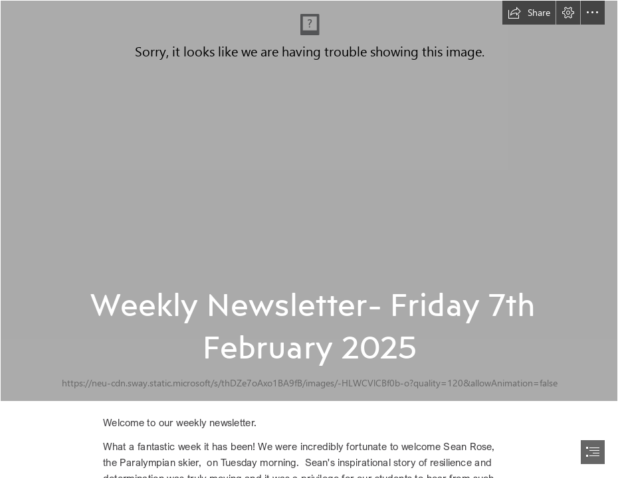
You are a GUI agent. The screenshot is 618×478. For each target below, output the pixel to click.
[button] (529, 13)
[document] (309, 239)
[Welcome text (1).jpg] (309, 201)
